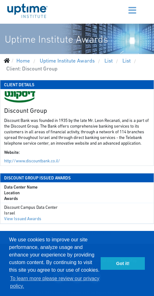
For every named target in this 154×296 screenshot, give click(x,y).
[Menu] (120, 6)
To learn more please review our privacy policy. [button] (54, 282)
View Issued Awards (22, 218)
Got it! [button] (122, 263)
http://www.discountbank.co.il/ (32, 161)
